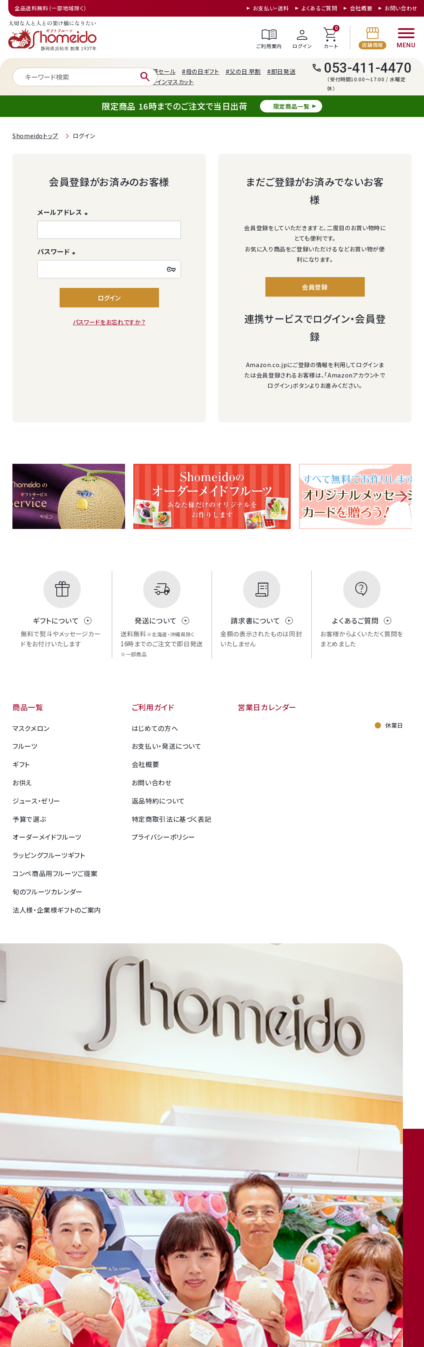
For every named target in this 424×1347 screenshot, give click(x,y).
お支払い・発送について (167, 746)
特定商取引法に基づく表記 (172, 819)
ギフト (21, 764)
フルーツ (25, 746)
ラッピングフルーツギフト (48, 855)
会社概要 (361, 8)
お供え (22, 782)
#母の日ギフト (200, 71)
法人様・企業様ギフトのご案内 (56, 910)
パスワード (57, 251)
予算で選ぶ (29, 819)
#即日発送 (281, 71)
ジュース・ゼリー (36, 801)
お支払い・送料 (271, 8)
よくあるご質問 (319, 8)
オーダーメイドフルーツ (47, 837)
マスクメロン (31, 728)
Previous (23, 496)
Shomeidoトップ (35, 136)
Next (401, 496)
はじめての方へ (155, 728)
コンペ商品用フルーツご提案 (54, 873)
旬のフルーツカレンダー (47, 891)
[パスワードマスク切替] (171, 269)
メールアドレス (64, 212)
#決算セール (159, 71)
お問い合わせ (401, 8)
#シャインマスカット (167, 82)
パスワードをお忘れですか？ (109, 322)
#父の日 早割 (243, 71)
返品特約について (158, 801)
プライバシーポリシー (163, 837)
